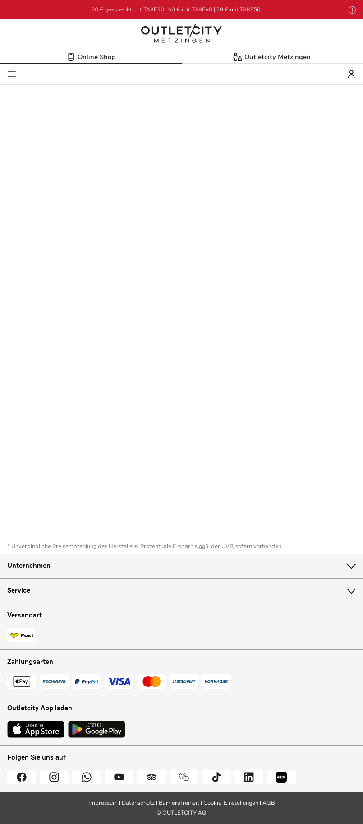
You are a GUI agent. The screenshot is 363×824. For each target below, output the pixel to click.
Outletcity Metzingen (182, 34)
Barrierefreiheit (179, 802)
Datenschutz (138, 802)
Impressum (103, 802)
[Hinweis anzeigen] (352, 10)
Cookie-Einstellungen (230, 802)
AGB (268, 802)
